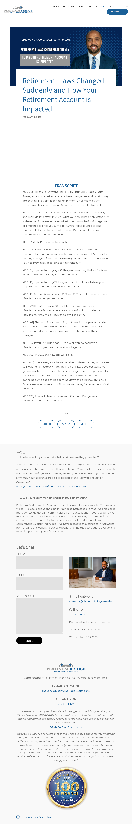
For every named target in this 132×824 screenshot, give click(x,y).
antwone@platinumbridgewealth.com (93, 601)
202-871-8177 (77, 614)
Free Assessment (117, 12)
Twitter (66, 424)
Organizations (75, 6)
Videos (104, 6)
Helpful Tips (92, 6)
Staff (125, 6)
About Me (115, 6)
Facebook (46, 424)
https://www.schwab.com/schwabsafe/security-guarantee (51, 486)
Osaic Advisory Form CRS (66, 726)
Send (29, 640)
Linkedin (85, 424)
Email (22, 575)
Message (26, 596)
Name (22, 554)
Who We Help (59, 6)
